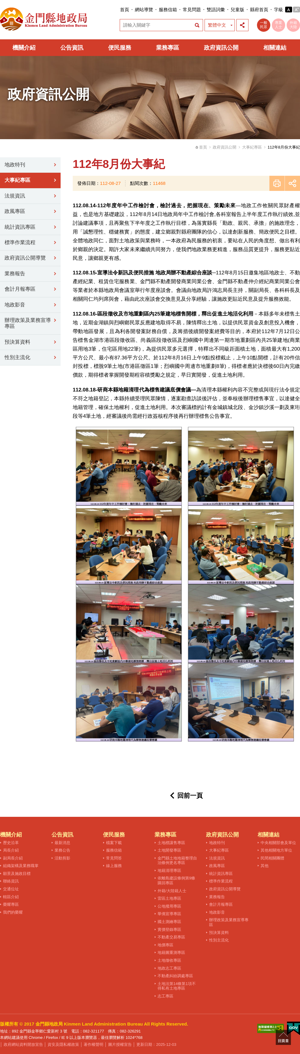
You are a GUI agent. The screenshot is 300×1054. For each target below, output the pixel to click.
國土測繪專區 (169, 921)
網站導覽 (144, 9)
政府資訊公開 (221, 47)
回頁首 (283, 1037)
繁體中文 (217, 25)
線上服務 (114, 865)
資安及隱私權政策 (63, 1044)
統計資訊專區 (20, 227)
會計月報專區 (20, 289)
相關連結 (274, 47)
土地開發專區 (169, 850)
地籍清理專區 (169, 870)
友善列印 (277, 183)
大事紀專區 (252, 147)
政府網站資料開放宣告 (23, 1044)
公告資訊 (71, 47)
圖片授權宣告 (120, 1044)
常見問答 (114, 858)
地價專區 (165, 945)
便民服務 (119, 47)
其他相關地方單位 (276, 850)
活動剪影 (62, 858)
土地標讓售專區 (171, 842)
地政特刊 (15, 165)
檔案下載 (114, 842)
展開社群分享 (242, 25)
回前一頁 (190, 795)
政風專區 (15, 211)
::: (118, 9)
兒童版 (237, 9)
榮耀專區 (11, 904)
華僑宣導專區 (169, 914)
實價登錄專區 (169, 929)
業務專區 (167, 47)
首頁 (124, 9)
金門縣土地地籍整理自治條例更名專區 (177, 860)
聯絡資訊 (11, 881)
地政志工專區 (169, 968)
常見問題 (192, 9)
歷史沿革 (11, 842)
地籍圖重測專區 (171, 952)
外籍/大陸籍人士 (172, 891)
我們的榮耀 (13, 912)
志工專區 (165, 996)
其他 (264, 865)
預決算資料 (17, 342)
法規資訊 (15, 196)
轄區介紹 (11, 897)
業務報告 (15, 274)
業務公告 (62, 850)
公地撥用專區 (169, 906)
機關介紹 (23, 47)
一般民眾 (263, 25)
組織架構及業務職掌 (20, 865)
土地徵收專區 (169, 960)
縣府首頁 (259, 9)
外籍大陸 (293, 25)
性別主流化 (17, 357)
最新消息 (62, 842)
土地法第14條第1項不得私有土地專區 (177, 986)
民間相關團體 (272, 858)
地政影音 (15, 305)
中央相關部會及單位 (278, 842)
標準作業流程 (20, 242)
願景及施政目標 (17, 873)
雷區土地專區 (169, 898)
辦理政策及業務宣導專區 (28, 323)
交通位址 (11, 889)
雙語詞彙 (216, 9)
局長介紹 (11, 850)
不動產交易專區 (171, 937)
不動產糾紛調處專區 (175, 976)
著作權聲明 (93, 1044)
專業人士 (278, 25)
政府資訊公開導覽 (25, 258)
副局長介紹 (13, 858)
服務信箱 (168, 9)
